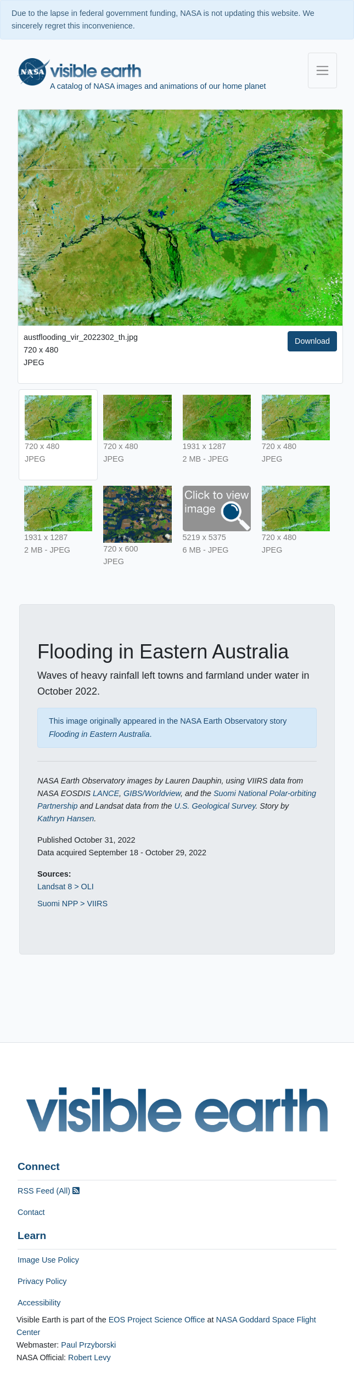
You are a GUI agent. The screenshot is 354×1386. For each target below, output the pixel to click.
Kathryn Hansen (65, 818)
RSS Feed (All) (49, 1190)
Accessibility (39, 1302)
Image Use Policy (48, 1260)
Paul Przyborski (88, 1344)
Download (312, 341)
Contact (31, 1212)
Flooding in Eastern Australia (99, 734)
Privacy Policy (42, 1281)
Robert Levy (89, 1357)
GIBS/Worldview (152, 793)
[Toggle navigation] (322, 70)
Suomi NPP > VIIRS (72, 903)
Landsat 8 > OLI (65, 886)
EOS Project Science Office (157, 1319)
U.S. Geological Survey (215, 806)
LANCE (106, 793)
